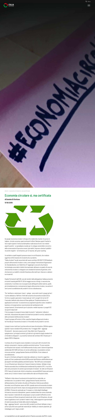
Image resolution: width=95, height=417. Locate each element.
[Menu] (89, 5)
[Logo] (9, 5)
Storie (6, 191)
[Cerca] (88, 1)
